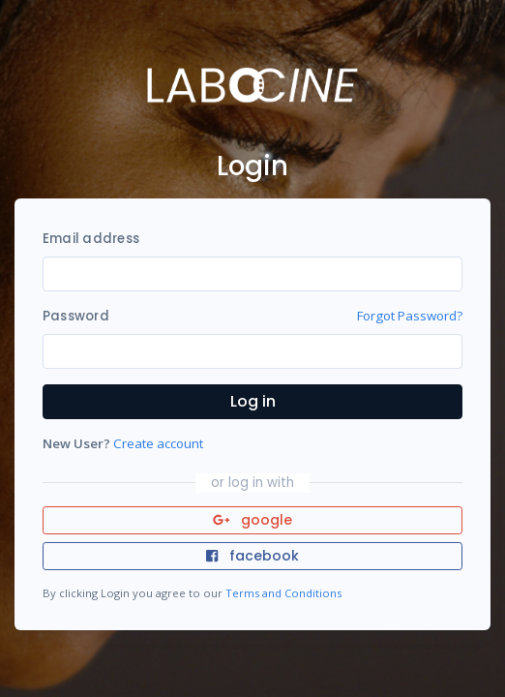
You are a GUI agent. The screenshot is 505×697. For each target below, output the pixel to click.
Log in (253, 401)
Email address (91, 238)
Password (76, 316)
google (253, 520)
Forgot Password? (409, 315)
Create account (158, 443)
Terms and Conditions (283, 593)
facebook (252, 555)
